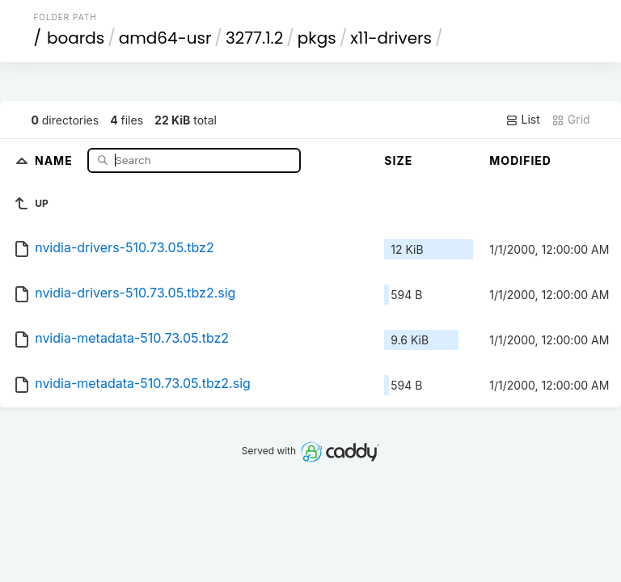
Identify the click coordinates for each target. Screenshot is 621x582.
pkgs (317, 38)
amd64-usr (165, 38)
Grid (570, 119)
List (522, 119)
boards (75, 38)
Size (398, 160)
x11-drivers (391, 38)
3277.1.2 (254, 38)
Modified (520, 160)
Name (55, 160)
